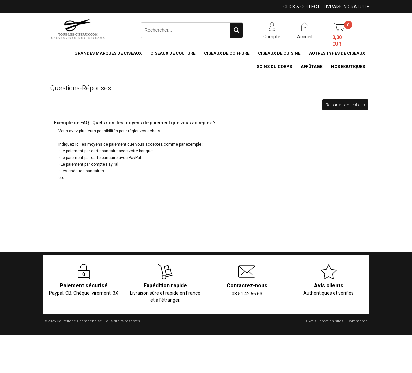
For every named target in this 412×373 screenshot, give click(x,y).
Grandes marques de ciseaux (108, 53)
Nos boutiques (348, 66)
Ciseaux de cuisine (279, 53)
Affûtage (311, 66)
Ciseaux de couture (172, 53)
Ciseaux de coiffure (226, 53)
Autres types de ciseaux (337, 53)
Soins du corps (274, 66)
